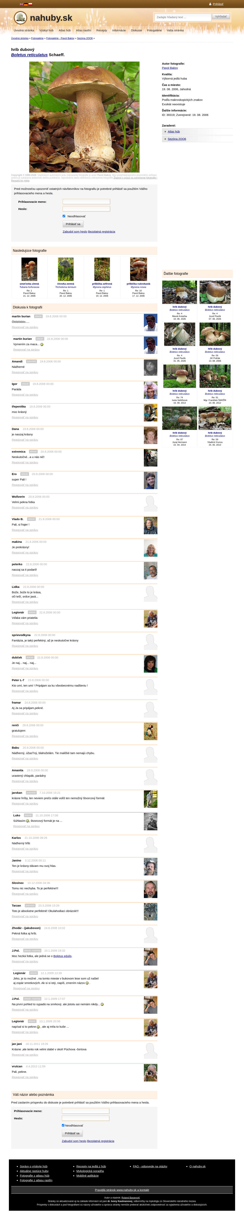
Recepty (101, 30)
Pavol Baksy (170, 67)
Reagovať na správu (25, 327)
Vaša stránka (175, 30)
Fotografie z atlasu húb (34, 1175)
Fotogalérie (154, 30)
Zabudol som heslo (75, 231)
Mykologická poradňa (90, 1171)
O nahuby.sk (197, 1166)
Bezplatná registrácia (101, 231)
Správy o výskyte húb (34, 1166)
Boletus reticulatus (29, 54)
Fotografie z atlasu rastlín (36, 1180)
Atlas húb (65, 30)
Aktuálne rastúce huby (34, 1171)
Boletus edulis (62, 956)
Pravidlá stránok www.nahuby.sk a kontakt (122, 1190)
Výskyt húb (46, 30)
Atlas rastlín (83, 30)
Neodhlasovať (76, 216)
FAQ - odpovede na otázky (150, 1166)
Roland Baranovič (131, 1197)
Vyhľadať (221, 16)
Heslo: (22, 209)
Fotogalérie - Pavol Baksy (60, 38)
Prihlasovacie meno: (32, 201)
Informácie (119, 30)
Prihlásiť (218, 4)
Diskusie (136, 30)
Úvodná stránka (24, 30)
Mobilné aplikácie (87, 1175)
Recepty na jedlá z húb (91, 1166)
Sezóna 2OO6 (85, 38)
